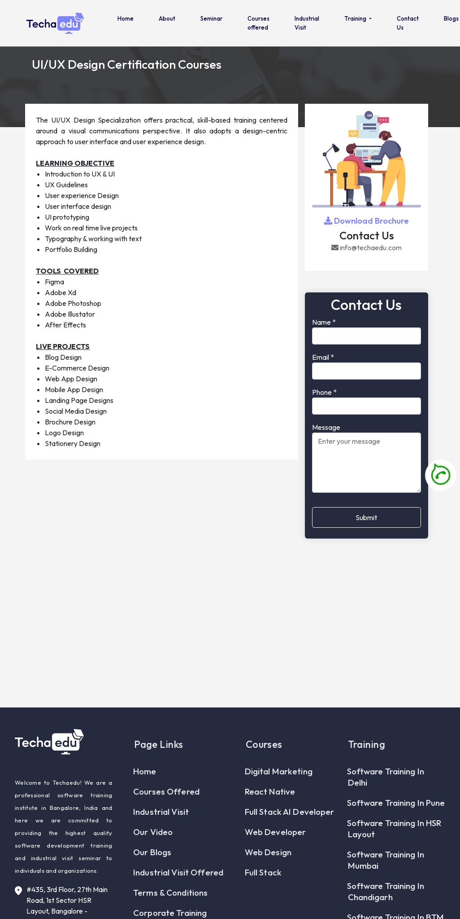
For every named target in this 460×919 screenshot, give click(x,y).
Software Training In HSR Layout (395, 850)
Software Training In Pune (396, 824)
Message (326, 427)
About (167, 18)
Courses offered (258, 23)
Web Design (268, 873)
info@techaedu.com (366, 247)
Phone (324, 392)
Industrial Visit (307, 23)
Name (324, 322)
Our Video (153, 853)
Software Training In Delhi (386, 798)
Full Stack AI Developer (290, 833)
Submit (366, 517)
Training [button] (356, 18)
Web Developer (276, 853)
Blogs (451, 18)
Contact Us (408, 23)
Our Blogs (152, 873)
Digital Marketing (279, 792)
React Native (270, 813)
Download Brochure (366, 221)
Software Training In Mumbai (386, 881)
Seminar (211, 18)
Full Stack (264, 893)
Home (125, 18)
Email (323, 357)
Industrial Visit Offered (178, 893)
